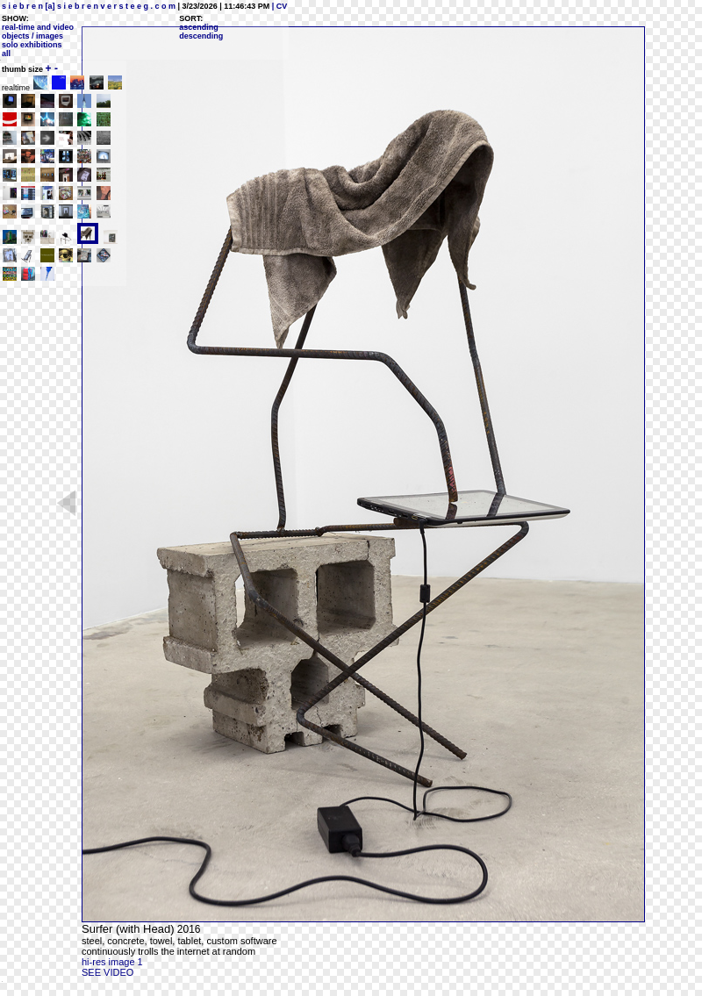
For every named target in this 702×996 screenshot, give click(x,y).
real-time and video (38, 27)
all (6, 53)
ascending (198, 27)
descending (201, 36)
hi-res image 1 (112, 962)
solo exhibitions (32, 44)
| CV (278, 6)
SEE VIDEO (107, 972)
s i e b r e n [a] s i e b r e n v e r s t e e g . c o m (89, 6)
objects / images (32, 36)
